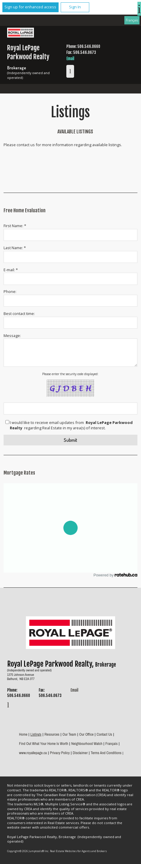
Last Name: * (15, 247)
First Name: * (15, 225)
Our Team (69, 734)
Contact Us (104, 734)
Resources (51, 734)
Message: (12, 335)
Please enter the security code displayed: (70, 374)
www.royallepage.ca (33, 752)
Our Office (86, 734)
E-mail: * (11, 269)
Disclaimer (80, 752)
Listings (35, 734)
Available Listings (75, 132)
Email (70, 58)
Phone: (10, 291)
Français (132, 20)
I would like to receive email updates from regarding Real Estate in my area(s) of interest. (71, 425)
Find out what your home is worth (43, 743)
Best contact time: (19, 313)
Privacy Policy (60, 752)
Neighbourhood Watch (86, 743)
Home (23, 734)
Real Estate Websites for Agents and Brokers (78, 851)
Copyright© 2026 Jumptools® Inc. (28, 851)
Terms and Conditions (106, 752)
